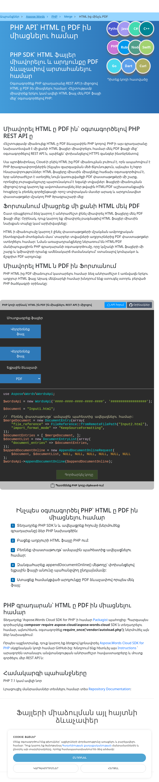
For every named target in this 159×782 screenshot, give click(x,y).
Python (114, 28)
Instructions (127, 648)
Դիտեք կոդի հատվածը (127, 79)
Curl (143, 66)
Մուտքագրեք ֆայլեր (25, 318)
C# (136, 28)
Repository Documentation (109, 689)
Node (135, 47)
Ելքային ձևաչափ (22, 367)
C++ (147, 28)
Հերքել (113, 768)
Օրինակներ (139, 305)
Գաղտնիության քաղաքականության (86, 745)
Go (114, 66)
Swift (146, 47)
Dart (128, 66)
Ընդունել (79, 757)
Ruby (125, 47)
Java (125, 28)
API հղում (115, 304)
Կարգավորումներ (45, 768)
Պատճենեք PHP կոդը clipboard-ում (79, 485)
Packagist (100, 619)
